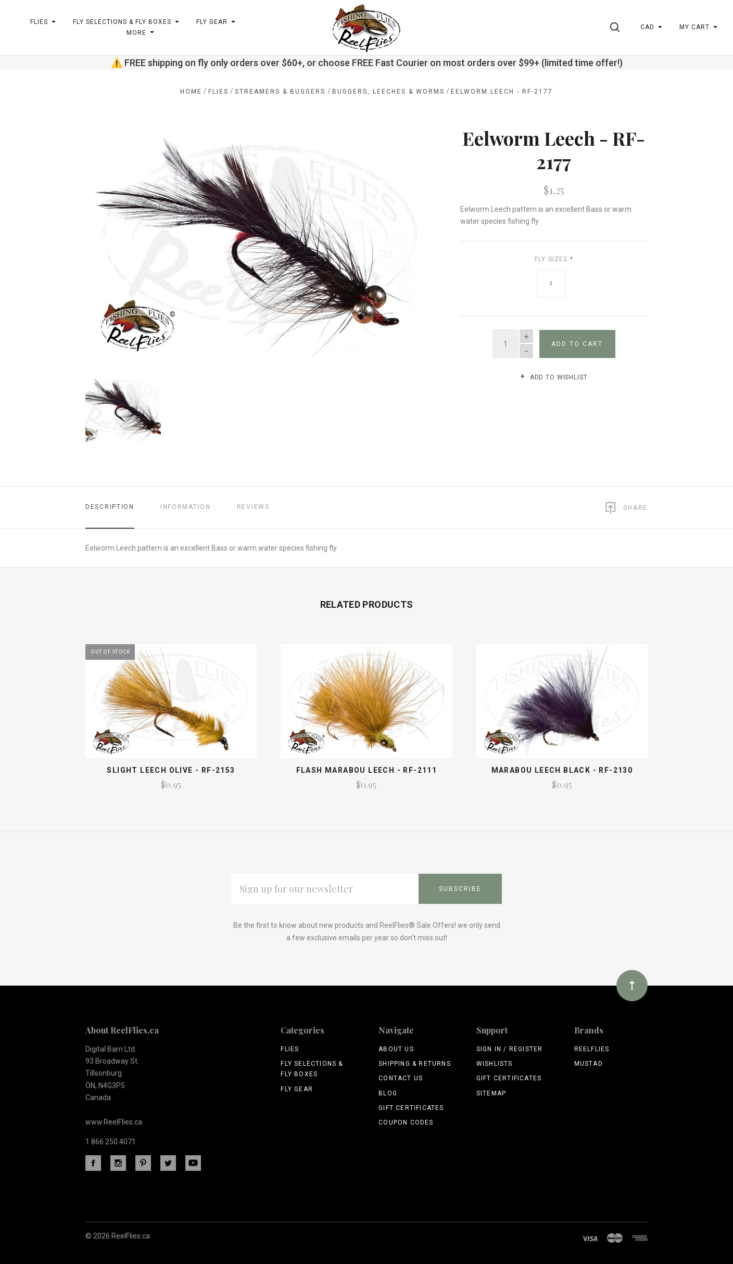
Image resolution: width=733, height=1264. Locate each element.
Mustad (588, 1061)
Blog (387, 1091)
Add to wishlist (553, 377)
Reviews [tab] (253, 505)
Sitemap (491, 1091)
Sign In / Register (509, 1047)
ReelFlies (592, 1047)
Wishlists (494, 1061)
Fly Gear (297, 1087)
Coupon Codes (405, 1120)
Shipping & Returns (414, 1061)
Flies (290, 1047)
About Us (396, 1047)
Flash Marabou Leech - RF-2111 (366, 768)
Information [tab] (185, 505)
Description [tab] (109, 505)
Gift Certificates (411, 1105)
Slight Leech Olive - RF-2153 (171, 768)
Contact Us (400, 1076)
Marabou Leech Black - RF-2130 (562, 768)
